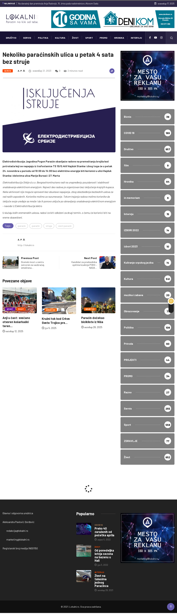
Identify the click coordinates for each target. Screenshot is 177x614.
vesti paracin (64, 225)
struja (49, 225)
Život (75, 37)
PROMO (103, 37)
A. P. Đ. (21, 70)
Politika (43, 37)
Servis (27, 37)
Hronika (119, 37)
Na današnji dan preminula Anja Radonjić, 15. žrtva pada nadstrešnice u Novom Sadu (58, 3)
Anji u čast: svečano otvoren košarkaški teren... (16, 322)
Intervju (136, 37)
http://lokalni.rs (26, 245)
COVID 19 (99, 525)
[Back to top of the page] (171, 607)
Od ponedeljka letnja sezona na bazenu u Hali (104, 555)
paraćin (36, 225)
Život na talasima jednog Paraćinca (101, 581)
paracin (22, 225)
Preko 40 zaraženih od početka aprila (104, 532)
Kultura (60, 37)
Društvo (11, 37)
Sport (89, 37)
